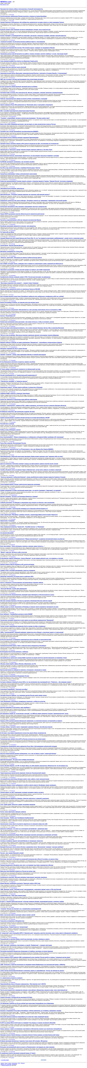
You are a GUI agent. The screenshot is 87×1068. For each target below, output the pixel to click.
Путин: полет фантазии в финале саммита (13, 811)
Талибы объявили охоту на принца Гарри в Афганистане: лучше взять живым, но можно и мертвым (30, 469)
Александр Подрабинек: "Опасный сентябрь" (14, 689)
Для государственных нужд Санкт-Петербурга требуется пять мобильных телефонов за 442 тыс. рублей (32, 296)
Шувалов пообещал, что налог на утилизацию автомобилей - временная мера (24, 828)
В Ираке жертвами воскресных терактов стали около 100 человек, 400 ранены (24, 1041)
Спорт (12, 141)
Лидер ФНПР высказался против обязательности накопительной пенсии (22, 214)
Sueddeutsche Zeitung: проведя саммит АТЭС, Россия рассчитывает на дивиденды (25, 277)
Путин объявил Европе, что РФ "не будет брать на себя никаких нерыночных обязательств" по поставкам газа (34, 765)
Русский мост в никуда (7, 423)
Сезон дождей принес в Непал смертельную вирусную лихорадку (20, 484)
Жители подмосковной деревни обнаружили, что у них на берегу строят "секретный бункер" (28, 753)
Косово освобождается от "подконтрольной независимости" (18, 375)
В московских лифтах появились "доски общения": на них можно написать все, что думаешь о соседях (31, 558)
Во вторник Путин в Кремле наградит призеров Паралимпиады (19, 137)
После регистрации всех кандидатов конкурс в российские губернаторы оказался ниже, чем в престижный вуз (33, 990)
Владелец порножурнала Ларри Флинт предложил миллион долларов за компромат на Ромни (28, 834)
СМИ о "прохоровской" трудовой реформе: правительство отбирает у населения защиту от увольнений (31, 632)
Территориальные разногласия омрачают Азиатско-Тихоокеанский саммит (23, 773)
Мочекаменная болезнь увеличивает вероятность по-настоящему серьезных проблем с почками (29, 155)
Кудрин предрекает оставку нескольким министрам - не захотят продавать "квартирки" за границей (30, 490)
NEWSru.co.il (3, 1064)
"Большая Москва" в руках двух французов (13, 588)
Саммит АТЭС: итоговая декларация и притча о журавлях (17, 570)
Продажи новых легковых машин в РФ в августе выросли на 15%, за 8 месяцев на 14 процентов (29, 143)
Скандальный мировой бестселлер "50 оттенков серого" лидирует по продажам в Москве (27, 47)
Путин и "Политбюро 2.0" (7, 315)
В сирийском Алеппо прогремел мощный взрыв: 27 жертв (17, 1053)
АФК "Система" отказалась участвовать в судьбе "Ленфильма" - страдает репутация (26, 945)
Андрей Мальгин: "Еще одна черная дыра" (13, 895)
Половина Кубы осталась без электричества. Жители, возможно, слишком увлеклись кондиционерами (31, 92)
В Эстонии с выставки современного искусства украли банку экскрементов (23, 733)
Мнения (12, 198)
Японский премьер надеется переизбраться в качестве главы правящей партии (24, 1016)
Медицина (13, 160)
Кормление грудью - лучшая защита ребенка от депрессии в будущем (21, 387)
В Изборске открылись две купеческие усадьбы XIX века (17, 411)
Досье (6, 1063)
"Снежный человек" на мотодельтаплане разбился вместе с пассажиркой (22, 41)
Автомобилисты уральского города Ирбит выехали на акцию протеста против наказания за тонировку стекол (33, 657)
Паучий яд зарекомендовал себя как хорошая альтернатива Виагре (20, 220)
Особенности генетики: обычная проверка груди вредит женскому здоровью (23, 877)
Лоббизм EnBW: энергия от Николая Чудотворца (15, 393)
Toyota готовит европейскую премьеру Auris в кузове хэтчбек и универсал (22, 626)
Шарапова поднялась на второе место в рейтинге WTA (16, 576)
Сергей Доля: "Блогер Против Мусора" (12, 245)
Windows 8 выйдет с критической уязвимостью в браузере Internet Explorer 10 (24, 508)
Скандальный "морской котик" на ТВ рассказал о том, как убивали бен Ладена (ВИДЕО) (26, 449)
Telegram (23, 1063)
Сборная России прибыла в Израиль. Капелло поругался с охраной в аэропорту (24, 798)
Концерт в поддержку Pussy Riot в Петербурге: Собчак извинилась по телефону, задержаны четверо (30, 1010)
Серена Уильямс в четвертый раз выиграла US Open (16, 997)
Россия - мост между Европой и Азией (11, 853)
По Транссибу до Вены (7, 232)
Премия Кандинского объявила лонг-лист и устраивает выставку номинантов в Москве (26, 865)
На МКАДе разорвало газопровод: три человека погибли (17, 161)
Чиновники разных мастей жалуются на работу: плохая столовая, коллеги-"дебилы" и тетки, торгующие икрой (33, 54)
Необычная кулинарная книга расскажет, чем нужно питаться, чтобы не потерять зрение (27, 322)
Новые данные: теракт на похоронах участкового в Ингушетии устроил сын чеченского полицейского (31, 1029)
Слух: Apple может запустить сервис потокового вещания (17, 804)
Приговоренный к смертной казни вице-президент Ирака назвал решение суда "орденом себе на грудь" (31, 456)
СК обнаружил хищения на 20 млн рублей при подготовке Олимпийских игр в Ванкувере (27, 1003)
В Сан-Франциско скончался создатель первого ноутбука (17, 362)
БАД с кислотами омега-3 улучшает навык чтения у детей (17, 915)
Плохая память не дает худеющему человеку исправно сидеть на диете (22, 792)
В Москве (9, 1064)
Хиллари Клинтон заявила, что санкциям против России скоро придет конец (23, 695)
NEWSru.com (5, 2)
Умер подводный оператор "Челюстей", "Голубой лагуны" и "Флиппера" (22, 526)
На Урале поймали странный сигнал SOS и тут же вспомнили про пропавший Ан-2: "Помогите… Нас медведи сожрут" (36, 682)
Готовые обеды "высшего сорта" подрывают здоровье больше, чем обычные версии (26, 727)
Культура (13, 52)
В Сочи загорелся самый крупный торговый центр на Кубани (18, 86)
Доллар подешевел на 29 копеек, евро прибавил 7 (15, 707)
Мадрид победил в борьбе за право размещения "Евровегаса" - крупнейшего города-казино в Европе (31, 342)
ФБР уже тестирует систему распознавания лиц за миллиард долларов (21, 79)
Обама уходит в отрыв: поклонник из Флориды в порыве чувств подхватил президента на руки (29, 607)
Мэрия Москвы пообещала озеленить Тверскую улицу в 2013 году (20, 883)
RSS (19, 1063)
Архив (9, 1063)
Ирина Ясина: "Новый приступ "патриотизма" (14, 927)
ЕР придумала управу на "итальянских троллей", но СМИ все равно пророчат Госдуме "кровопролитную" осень (34, 713)
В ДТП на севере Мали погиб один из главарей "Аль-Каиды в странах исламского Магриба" (28, 1022)
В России (13, 27)
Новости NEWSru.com (6, 1065)
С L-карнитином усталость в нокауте (11, 978)
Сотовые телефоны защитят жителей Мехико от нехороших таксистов (21, 841)
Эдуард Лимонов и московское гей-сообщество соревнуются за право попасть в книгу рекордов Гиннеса (32, 22)
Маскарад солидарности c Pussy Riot (11, 251)
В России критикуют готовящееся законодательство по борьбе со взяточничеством (25, 639)
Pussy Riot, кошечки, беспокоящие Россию (13, 443)
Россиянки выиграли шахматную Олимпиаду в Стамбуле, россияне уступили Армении (26, 951)
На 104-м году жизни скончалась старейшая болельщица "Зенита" (20, 168)
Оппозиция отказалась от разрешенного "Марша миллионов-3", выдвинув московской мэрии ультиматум (32, 539)
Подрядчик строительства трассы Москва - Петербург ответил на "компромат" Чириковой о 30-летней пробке (33, 200)
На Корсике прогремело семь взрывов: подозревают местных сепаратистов (23, 206)
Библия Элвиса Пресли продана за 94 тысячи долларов (17, 564)
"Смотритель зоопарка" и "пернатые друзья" (14, 381)
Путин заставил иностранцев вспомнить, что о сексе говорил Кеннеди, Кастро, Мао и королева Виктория (32, 328)
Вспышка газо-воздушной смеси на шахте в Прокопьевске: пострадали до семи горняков (27, 1047)
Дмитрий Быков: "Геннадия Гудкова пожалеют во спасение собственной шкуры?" (25, 194)
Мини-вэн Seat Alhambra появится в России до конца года (17, 871)
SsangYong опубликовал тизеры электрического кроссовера (18, 174)
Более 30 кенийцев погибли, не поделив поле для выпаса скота (19, 302)
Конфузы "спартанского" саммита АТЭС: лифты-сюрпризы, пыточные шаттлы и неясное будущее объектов (33, 405)
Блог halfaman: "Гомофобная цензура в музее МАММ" (16, 614)
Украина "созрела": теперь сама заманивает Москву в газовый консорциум (23, 354)
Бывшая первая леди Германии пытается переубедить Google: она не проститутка (25, 29)
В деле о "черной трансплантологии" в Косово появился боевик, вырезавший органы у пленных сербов (32, 901)
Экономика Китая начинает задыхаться (12, 188)
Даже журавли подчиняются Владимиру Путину (14, 676)
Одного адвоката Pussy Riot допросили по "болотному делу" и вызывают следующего (26, 104)
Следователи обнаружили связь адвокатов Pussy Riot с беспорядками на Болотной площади (28, 746)
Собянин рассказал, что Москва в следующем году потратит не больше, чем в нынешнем (27, 502)
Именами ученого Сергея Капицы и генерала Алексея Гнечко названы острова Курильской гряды (29, 1035)
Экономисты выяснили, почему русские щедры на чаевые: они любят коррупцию (25, 269)
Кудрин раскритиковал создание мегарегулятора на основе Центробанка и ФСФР (25, 417)
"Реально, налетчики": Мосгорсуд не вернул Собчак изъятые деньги (21, 257)
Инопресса (13, 192)
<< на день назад (5, 1060)
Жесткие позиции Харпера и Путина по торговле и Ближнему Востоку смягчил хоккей (26, 600)
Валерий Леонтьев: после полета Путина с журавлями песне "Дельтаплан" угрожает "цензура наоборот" (32, 847)
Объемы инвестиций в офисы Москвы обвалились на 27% (18, 664)
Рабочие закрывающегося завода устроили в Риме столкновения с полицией (23, 98)
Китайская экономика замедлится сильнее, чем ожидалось (18, 226)
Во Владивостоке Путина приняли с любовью (14, 651)
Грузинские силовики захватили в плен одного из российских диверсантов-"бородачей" (27, 620)
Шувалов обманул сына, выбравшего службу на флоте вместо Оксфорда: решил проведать (28, 785)
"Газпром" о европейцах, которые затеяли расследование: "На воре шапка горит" (25, 118)
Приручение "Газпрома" (7, 520)
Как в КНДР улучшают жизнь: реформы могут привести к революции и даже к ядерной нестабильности (31, 263)
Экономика (13, 122)
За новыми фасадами (7, 533)
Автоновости (13, 116)
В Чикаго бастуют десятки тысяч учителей (13, 67)
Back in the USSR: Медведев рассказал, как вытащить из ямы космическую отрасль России (28, 124)
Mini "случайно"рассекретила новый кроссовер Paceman (17, 111)
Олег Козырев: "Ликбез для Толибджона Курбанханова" (17, 818)
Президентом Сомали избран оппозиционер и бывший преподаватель (21, 9)
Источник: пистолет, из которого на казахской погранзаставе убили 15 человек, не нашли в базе (29, 859)
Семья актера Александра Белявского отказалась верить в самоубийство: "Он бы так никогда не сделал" (32, 970)
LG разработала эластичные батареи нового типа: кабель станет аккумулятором (24, 779)
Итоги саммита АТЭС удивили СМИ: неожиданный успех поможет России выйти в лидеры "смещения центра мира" (35, 957)
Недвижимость (14, 346)
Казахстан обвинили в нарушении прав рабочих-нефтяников (18, 399)
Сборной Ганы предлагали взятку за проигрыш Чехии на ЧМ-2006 (20, 289)
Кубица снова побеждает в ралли (10, 429)
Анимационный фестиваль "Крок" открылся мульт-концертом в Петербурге (23, 645)
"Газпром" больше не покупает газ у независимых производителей (20, 908)
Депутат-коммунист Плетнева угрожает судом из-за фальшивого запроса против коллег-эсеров (29, 463)
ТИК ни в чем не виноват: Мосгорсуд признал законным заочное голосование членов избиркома (29, 335)
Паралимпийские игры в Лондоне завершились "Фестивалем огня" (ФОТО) (23, 984)
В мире (12, 14)
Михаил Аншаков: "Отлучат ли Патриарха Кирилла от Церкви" (19, 496)
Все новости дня (4, 4)
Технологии (13, 84)
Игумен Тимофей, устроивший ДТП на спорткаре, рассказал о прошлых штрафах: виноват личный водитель (33, 35)
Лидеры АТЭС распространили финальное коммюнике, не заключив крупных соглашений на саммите (31, 720)
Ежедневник (14, 1063)
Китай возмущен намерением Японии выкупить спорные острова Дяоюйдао (23, 16)
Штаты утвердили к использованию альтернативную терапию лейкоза (21, 582)
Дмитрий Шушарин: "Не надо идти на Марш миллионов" (17, 759)
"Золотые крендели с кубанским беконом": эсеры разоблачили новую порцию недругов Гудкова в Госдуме (32, 477)
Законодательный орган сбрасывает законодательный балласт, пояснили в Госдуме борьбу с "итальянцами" (33, 73)
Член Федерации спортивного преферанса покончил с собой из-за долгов (22, 701)
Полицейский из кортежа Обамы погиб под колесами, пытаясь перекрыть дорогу (25, 939)
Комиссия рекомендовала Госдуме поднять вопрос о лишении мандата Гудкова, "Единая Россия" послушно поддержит (36, 181)
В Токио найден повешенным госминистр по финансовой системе (20, 369)
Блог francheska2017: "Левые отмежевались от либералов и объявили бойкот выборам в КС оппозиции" (32, 437)
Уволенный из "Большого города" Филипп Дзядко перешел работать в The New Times (26, 149)
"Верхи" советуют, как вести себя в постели (13, 552)
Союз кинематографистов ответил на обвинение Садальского (19, 61)
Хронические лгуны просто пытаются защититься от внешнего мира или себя (23, 824)
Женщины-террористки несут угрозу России (13, 348)
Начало (2, 1063)
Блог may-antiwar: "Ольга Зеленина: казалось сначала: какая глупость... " (22, 546)
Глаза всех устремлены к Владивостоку (12, 921)
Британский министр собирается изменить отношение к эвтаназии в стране (23, 670)
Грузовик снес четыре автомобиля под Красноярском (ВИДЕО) (19, 131)
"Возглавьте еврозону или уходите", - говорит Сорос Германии (19, 283)
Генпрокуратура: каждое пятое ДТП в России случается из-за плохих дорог (23, 739)
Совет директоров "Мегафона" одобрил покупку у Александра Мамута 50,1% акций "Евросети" (29, 514)
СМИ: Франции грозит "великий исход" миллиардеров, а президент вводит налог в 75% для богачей (30, 889)
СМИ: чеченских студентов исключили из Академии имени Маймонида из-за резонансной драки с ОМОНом (32, 964)
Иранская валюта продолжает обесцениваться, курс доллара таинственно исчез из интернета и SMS (30, 309)
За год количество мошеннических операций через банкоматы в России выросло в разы (27, 594)
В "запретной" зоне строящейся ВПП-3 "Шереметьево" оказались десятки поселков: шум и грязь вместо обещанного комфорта (39, 933)
